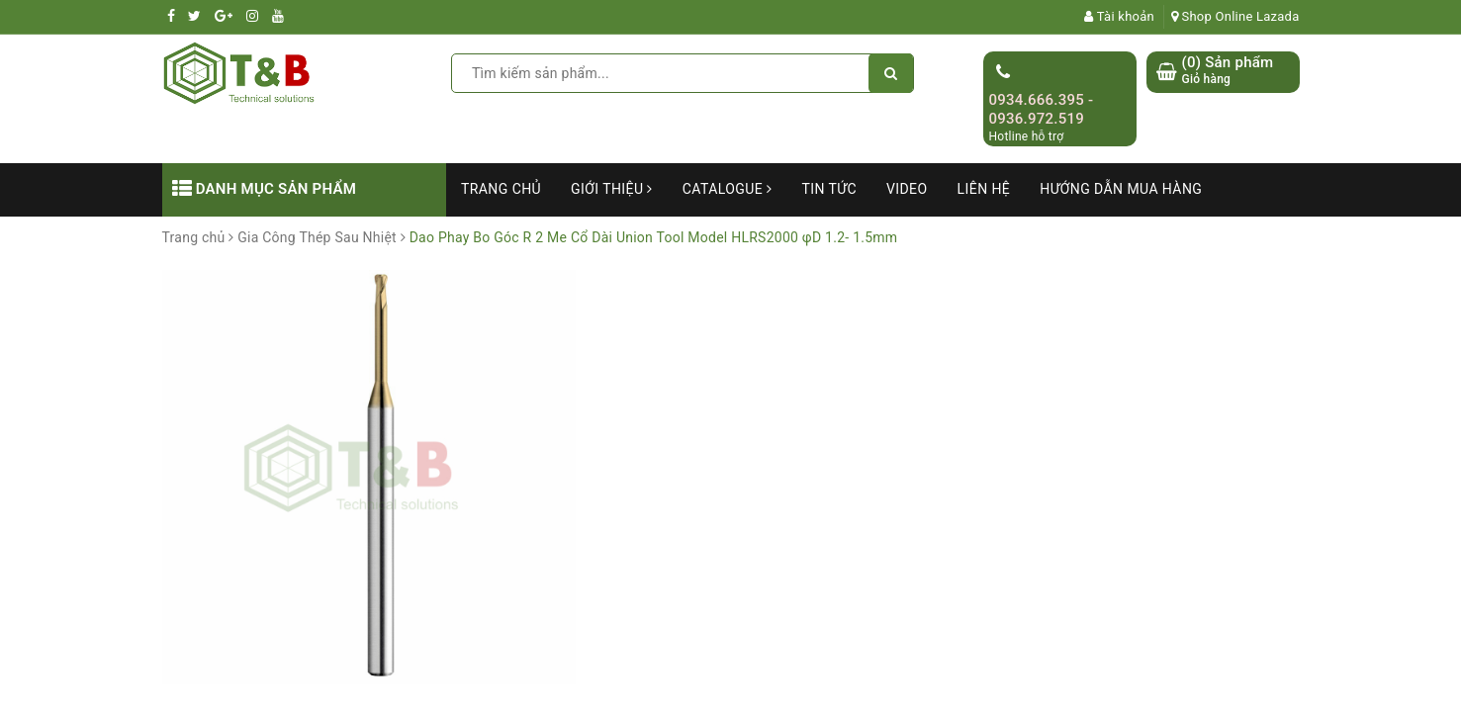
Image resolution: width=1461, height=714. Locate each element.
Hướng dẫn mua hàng (1121, 189)
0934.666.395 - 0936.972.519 (1041, 110)
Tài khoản (1119, 16)
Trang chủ (501, 189)
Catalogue (728, 189)
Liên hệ (984, 189)
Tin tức (829, 189)
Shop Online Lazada (1235, 16)
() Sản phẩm (1228, 70)
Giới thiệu (612, 189)
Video (907, 189)
